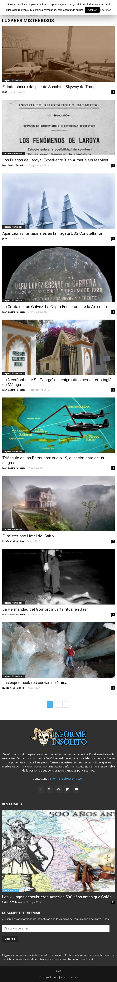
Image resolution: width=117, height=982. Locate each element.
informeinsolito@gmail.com (67, 778)
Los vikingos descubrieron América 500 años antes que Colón (57, 897)
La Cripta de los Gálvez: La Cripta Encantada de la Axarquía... (56, 306)
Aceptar (92, 9)
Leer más (105, 9)
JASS (4, 91)
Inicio (58, 971)
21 (113, 902)
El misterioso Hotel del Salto (28, 536)
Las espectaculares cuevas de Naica (34, 682)
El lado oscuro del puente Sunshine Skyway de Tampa (50, 86)
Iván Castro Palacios (13, 165)
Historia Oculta (10, 890)
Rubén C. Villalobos (13, 541)
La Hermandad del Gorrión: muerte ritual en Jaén (45, 609)
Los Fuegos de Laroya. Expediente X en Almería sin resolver (55, 160)
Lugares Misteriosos (13, 80)
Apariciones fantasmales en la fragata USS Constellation (52, 233)
